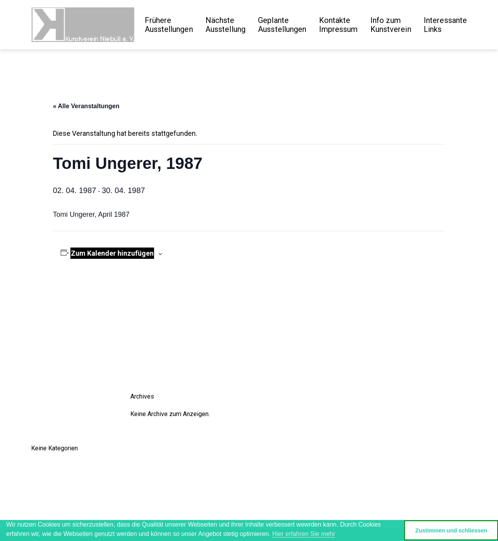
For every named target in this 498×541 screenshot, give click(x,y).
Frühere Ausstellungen (169, 25)
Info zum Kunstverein (390, 25)
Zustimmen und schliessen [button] (451, 530)
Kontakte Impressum (338, 25)
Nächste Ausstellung (225, 25)
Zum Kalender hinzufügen (112, 253)
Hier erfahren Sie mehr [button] (303, 533)
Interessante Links (445, 25)
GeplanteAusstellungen (282, 25)
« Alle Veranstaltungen (86, 106)
